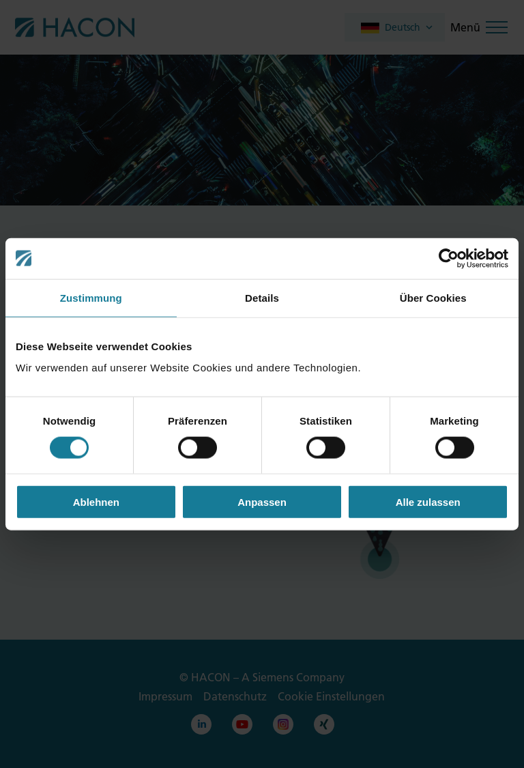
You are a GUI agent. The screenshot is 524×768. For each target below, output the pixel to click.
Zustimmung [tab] (91, 297)
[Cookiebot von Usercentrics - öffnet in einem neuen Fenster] (448, 258)
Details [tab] (262, 297)
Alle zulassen (428, 502)
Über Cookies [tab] (433, 297)
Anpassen (262, 502)
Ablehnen (96, 502)
